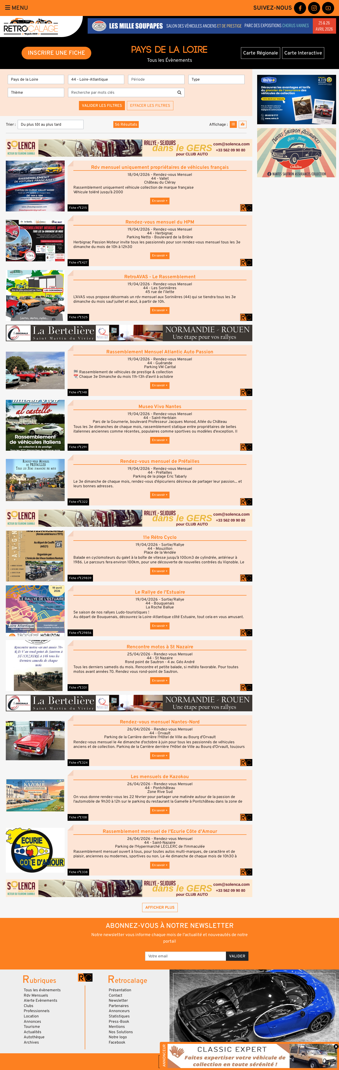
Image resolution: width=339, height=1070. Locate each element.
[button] (35, 186)
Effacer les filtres (150, 105)
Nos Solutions (121, 1032)
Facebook (117, 1042)
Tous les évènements (42, 990)
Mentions (117, 1026)
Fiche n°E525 (78, 317)
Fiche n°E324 (78, 762)
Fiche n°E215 (78, 208)
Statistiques (119, 1016)
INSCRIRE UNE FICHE (56, 53)
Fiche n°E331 (78, 687)
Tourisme (32, 1026)
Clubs (28, 1005)
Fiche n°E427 (78, 262)
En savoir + (160, 201)
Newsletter (118, 1000)
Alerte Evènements (40, 1000)
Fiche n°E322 (78, 502)
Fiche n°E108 (78, 817)
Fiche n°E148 (78, 392)
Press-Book (119, 1021)
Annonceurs (119, 1011)
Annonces (32, 1021)
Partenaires (119, 1005)
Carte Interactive (303, 53)
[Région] (36, 79)
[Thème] (36, 92)
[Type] (216, 79)
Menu (16, 8)
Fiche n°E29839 (80, 578)
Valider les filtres (102, 105)
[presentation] (108, 954)
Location (31, 1016)
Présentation (120, 990)
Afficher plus (160, 907)
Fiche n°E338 (78, 872)
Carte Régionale (260, 53)
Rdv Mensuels (36, 995)
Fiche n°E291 (78, 447)
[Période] (156, 79)
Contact (115, 995)
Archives (31, 1042)
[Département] (96, 79)
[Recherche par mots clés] (121, 92)
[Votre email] (185, 956)
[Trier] (51, 124)
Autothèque (34, 1037)
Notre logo (118, 1037)
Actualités (32, 1032)
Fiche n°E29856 (80, 633)
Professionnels (37, 1011)
